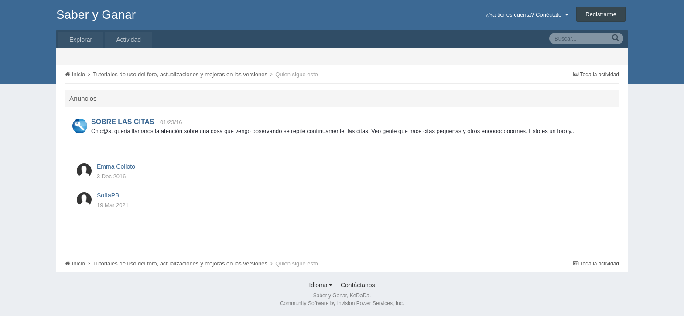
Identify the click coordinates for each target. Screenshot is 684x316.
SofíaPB (108, 195)
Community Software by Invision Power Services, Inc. (342, 303)
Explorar (80, 39)
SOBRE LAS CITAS (122, 122)
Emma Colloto (116, 166)
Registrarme (600, 14)
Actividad (128, 39)
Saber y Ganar (96, 14)
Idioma (320, 285)
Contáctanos (358, 285)
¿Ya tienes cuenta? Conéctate (527, 14)
